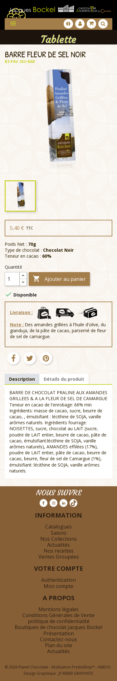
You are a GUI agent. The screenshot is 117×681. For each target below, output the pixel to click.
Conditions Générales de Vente (58, 615)
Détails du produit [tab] (64, 379)
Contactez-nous (58, 639)
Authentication (58, 579)
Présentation (58, 633)
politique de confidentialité (59, 621)
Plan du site (58, 645)
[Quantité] (12, 279)
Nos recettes (59, 550)
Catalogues (58, 526)
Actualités (58, 544)
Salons (58, 532)
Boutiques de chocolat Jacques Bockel (58, 627)
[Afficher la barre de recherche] (103, 23)
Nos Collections (58, 538)
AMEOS (104, 667)
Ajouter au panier (59, 279)
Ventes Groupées (58, 556)
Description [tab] (22, 379)
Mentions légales (58, 609)
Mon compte (58, 586)
